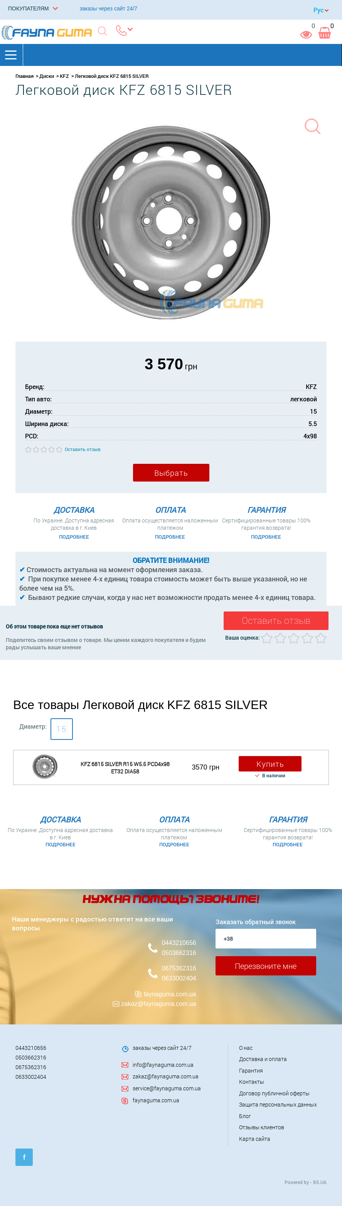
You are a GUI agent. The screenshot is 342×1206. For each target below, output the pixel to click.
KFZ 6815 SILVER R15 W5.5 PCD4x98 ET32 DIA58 (125, 767)
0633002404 (179, 978)
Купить (270, 764)
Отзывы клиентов (261, 1127)
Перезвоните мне (266, 966)
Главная (24, 75)
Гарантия (251, 1070)
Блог (245, 1116)
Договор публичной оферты (274, 1093)
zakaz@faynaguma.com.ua (158, 1004)
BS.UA (320, 1182)
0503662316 (179, 953)
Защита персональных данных (278, 1104)
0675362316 (179, 968)
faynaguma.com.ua (170, 994)
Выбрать (171, 473)
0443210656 (179, 943)
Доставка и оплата (263, 1059)
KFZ (64, 75)
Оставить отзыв (83, 449)
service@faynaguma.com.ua (167, 1088)
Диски (46, 75)
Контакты (251, 1081)
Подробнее (74, 536)
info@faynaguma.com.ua (163, 1064)
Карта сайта (254, 1138)
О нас (246, 1047)
